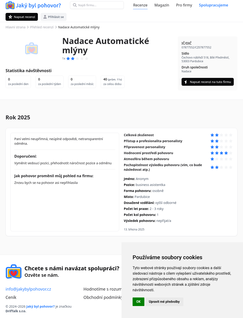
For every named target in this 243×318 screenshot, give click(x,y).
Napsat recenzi (21, 17)
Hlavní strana (15, 27)
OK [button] (138, 301)
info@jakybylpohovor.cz (28, 289)
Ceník (11, 297)
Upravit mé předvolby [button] (164, 301)
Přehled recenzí (41, 27)
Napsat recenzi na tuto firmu (207, 82)
